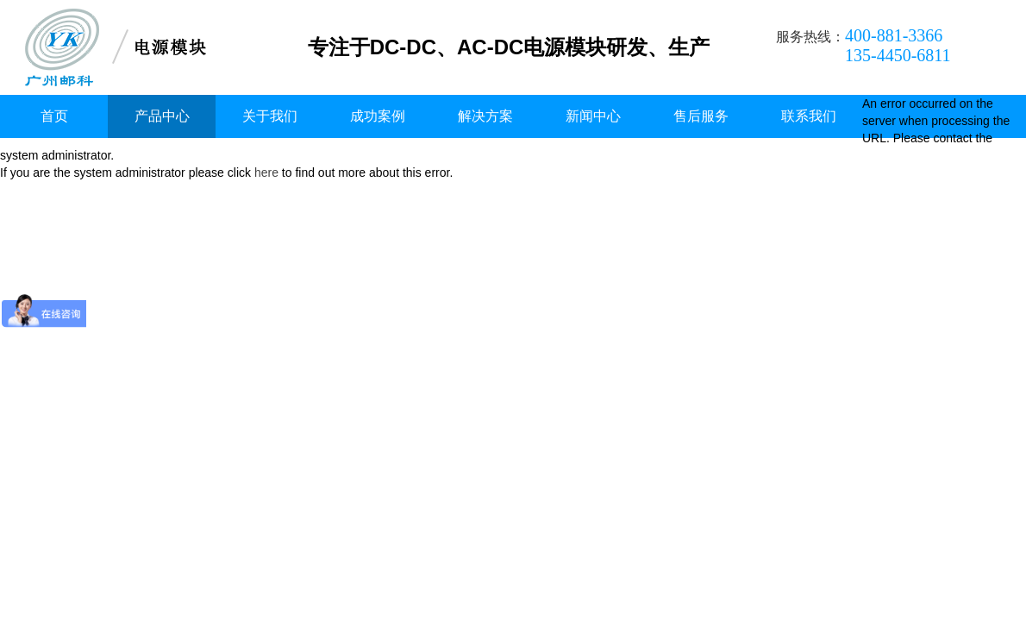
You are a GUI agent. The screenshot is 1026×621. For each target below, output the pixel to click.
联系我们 (808, 116)
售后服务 (701, 116)
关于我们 (269, 116)
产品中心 (162, 116)
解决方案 (485, 116)
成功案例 (377, 116)
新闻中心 (593, 116)
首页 (54, 116)
